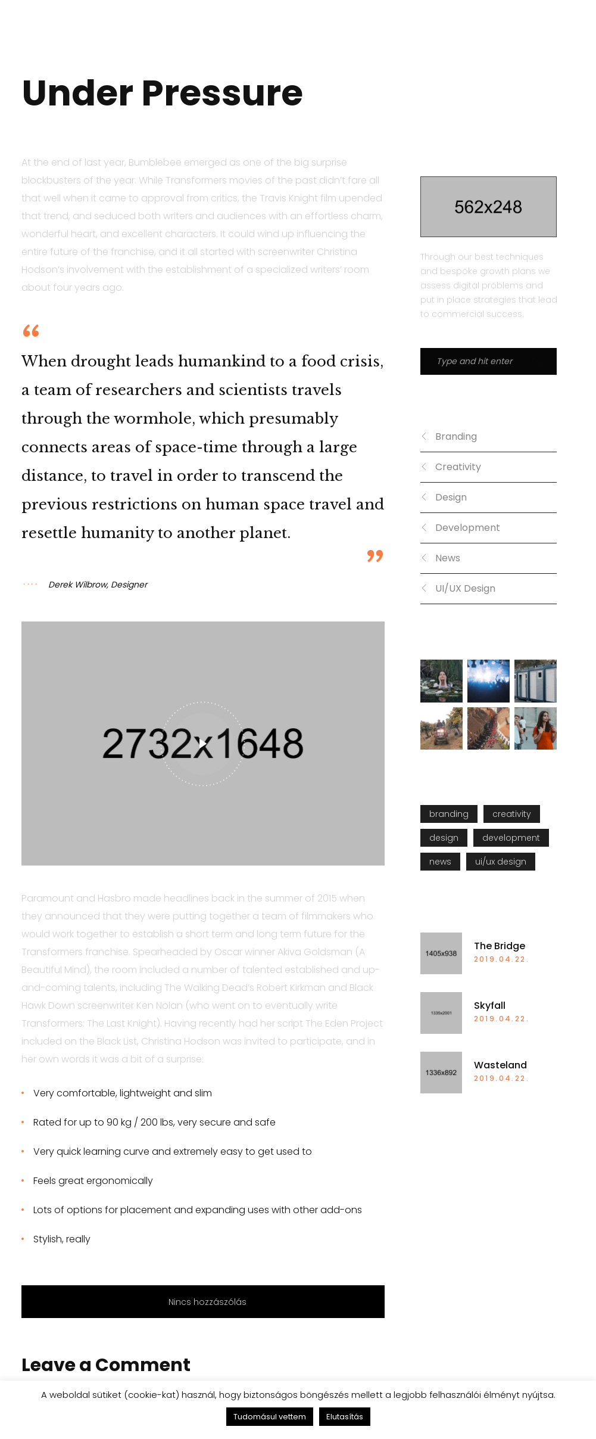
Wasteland (500, 1065)
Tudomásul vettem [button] (269, 1416)
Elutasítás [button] (344, 1416)
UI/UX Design (465, 588)
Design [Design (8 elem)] (443, 838)
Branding (456, 436)
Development (467, 527)
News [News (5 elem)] (440, 862)
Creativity (458, 467)
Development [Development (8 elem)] (511, 838)
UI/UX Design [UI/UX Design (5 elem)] (500, 862)
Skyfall (489, 1006)
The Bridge (499, 946)
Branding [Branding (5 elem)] (449, 814)
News (447, 558)
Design (451, 497)
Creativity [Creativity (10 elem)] (511, 814)
